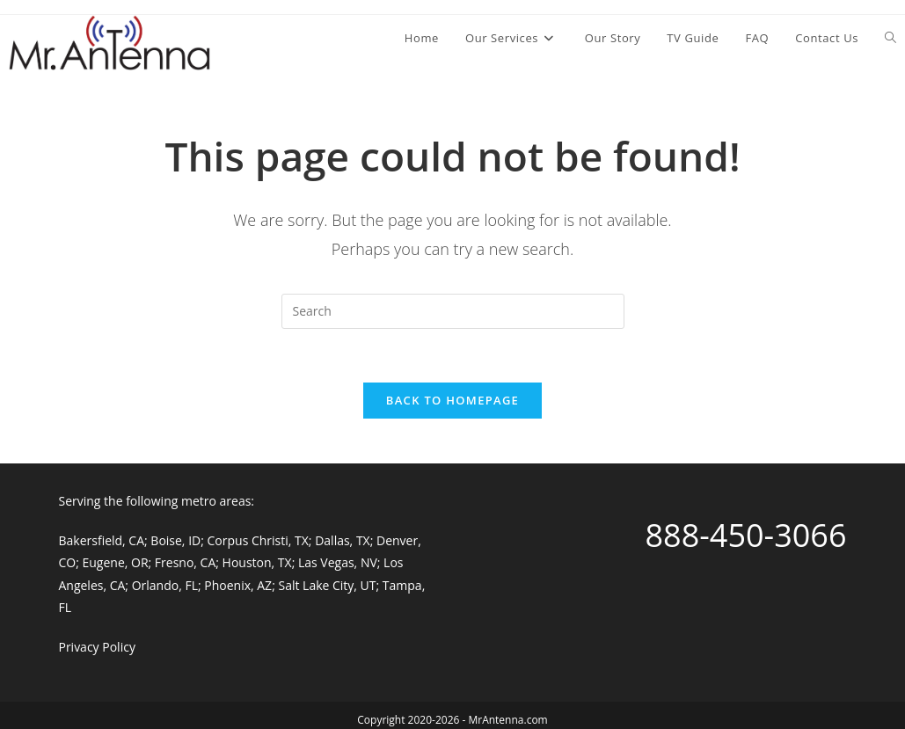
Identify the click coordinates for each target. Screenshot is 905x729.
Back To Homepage (452, 400)
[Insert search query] (452, 311)
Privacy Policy (96, 646)
